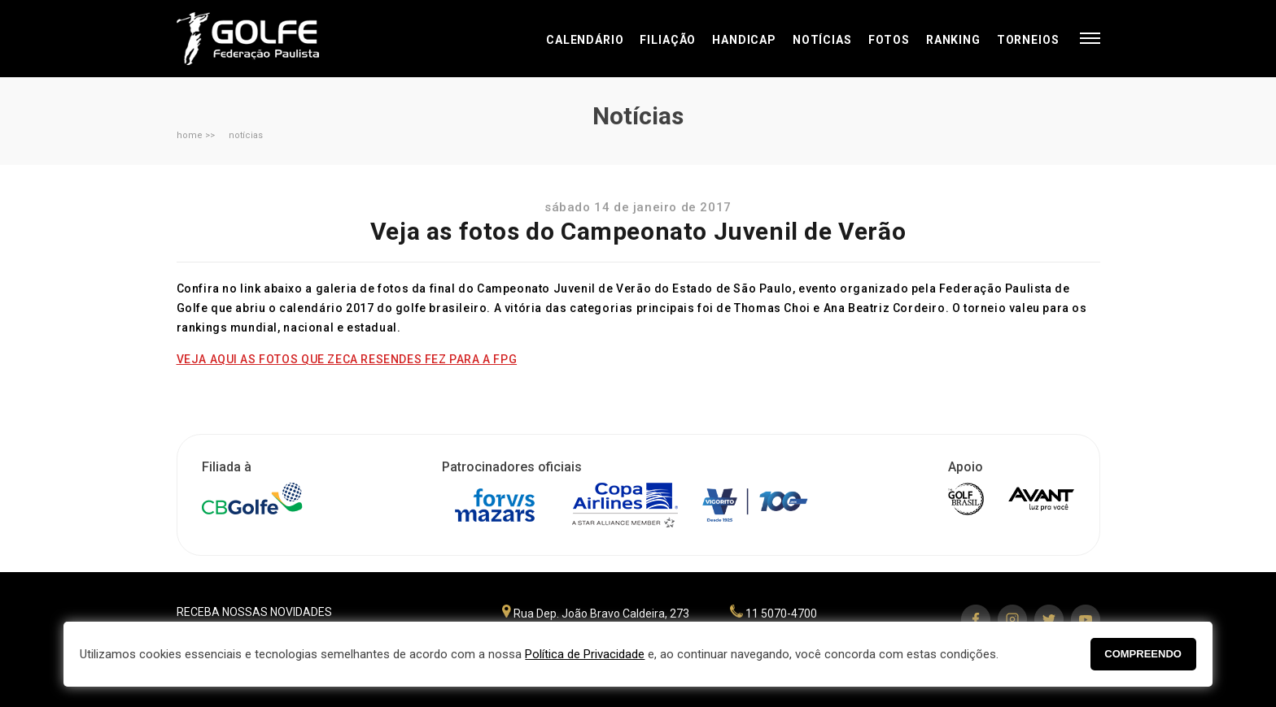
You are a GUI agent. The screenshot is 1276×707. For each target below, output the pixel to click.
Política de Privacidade (585, 654)
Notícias (822, 39)
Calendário (584, 39)
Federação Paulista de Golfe (264, 38)
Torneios (1028, 39)
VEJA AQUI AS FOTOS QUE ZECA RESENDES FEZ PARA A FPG (347, 359)
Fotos (889, 39)
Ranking (953, 39)
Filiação (668, 39)
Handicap (744, 39)
